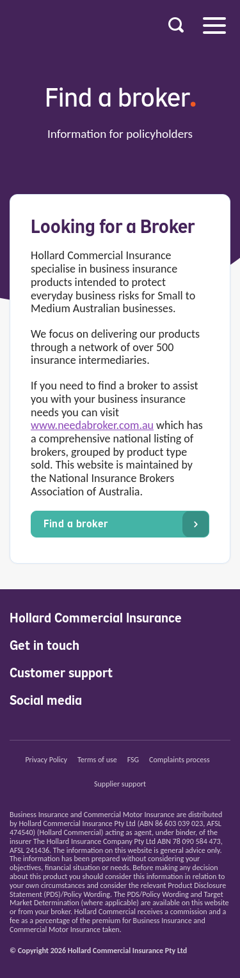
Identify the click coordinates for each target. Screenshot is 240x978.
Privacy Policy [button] (46, 759)
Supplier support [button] (120, 783)
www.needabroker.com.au (92, 425)
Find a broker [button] (126, 524)
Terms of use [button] (97, 759)
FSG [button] (133, 759)
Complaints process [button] (179, 759)
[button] (176, 25)
